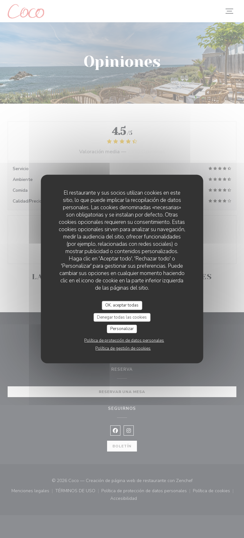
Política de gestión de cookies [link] (123, 348)
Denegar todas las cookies (122, 317)
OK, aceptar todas (122, 305)
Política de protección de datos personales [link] (124, 340)
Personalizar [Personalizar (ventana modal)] (122, 329)
